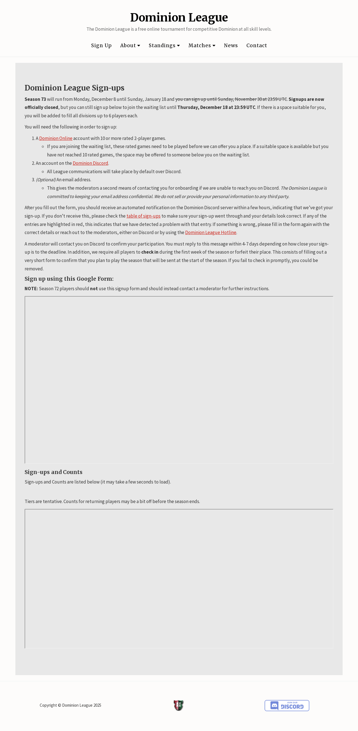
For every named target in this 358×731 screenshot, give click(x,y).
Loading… (179, 380)
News (231, 45)
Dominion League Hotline (210, 232)
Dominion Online (55, 138)
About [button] (130, 45)
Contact (256, 45)
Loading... (179, 579)
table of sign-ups (143, 216)
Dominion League (179, 18)
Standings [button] (164, 45)
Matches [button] (202, 45)
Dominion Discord (90, 163)
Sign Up (101, 45)
